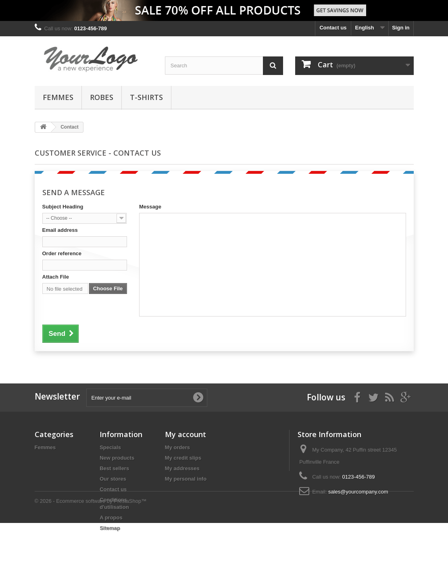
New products (117, 458)
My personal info (185, 479)
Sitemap (110, 528)
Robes (101, 97)
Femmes (58, 97)
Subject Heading (62, 207)
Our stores (113, 479)
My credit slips (183, 458)
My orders (177, 447)
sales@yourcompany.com (358, 492)
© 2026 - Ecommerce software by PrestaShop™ (91, 557)
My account (185, 434)
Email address (60, 230)
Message (150, 207)
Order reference (62, 253)
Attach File (55, 277)
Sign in (400, 28)
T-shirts (146, 97)
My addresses (182, 468)
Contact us (332, 28)
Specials (110, 447)
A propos (111, 517)
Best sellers (114, 468)
